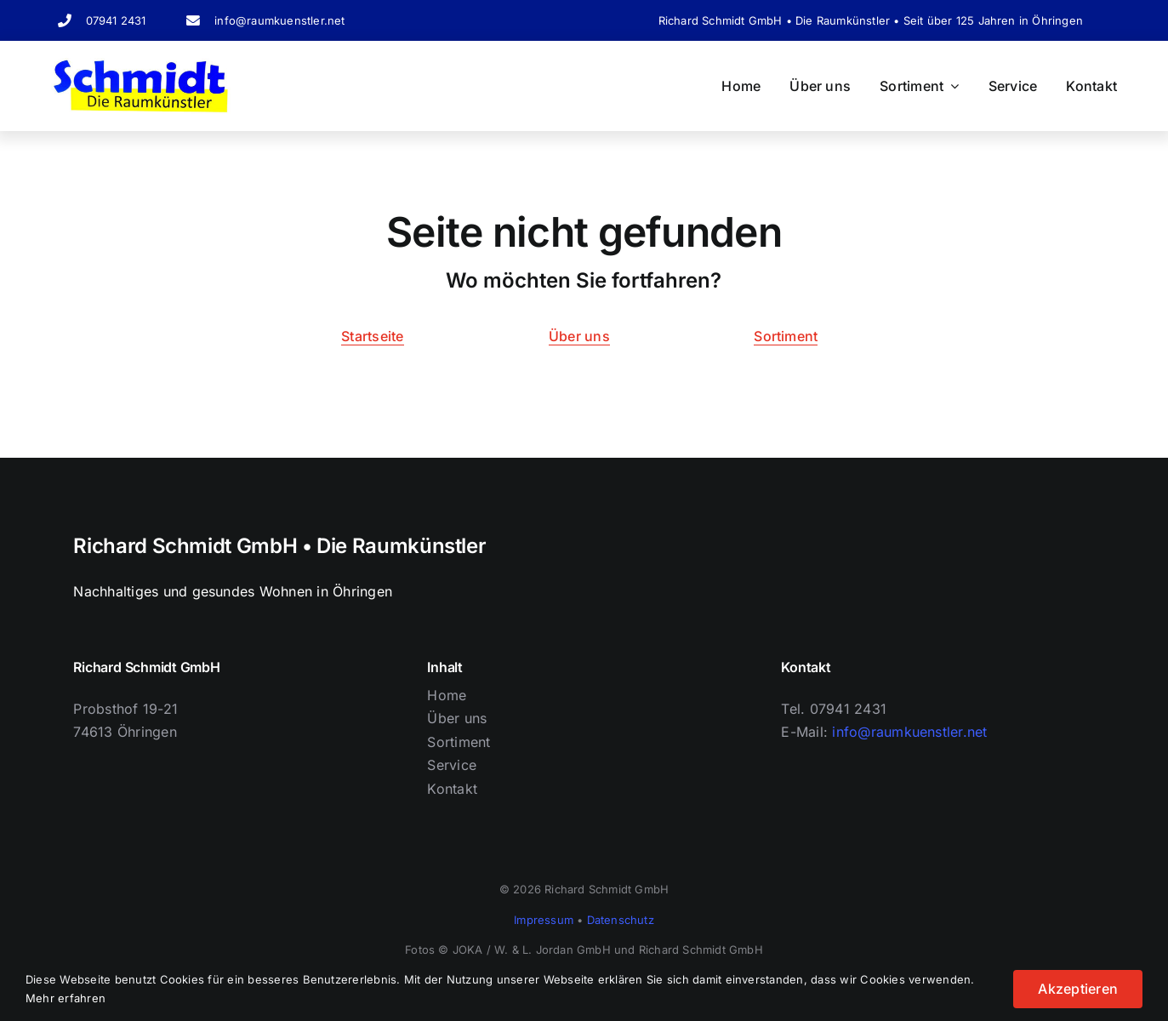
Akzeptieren (1078, 988)
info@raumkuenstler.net (279, 20)
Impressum (543, 920)
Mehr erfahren (65, 998)
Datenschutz (620, 920)
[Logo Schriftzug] (141, 64)
